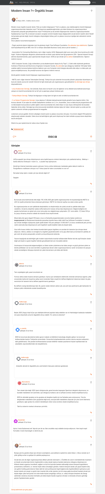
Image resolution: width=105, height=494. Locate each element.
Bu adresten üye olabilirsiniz (77, 45)
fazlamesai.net (18, 129)
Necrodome (26, 382)
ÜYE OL (32, 2)
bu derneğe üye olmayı (82, 82)
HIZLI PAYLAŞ (24, 2)
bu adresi (69, 57)
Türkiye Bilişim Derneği (19, 96)
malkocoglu (23, 302)
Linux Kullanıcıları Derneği (20, 89)
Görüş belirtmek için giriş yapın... (22, 490)
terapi (20, 151)
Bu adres (59, 66)
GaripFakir (21, 420)
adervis (21, 264)
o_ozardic (23, 328)
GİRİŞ (94, 2)
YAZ (16, 2)
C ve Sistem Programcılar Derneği (23, 100)
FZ (17, 18)
